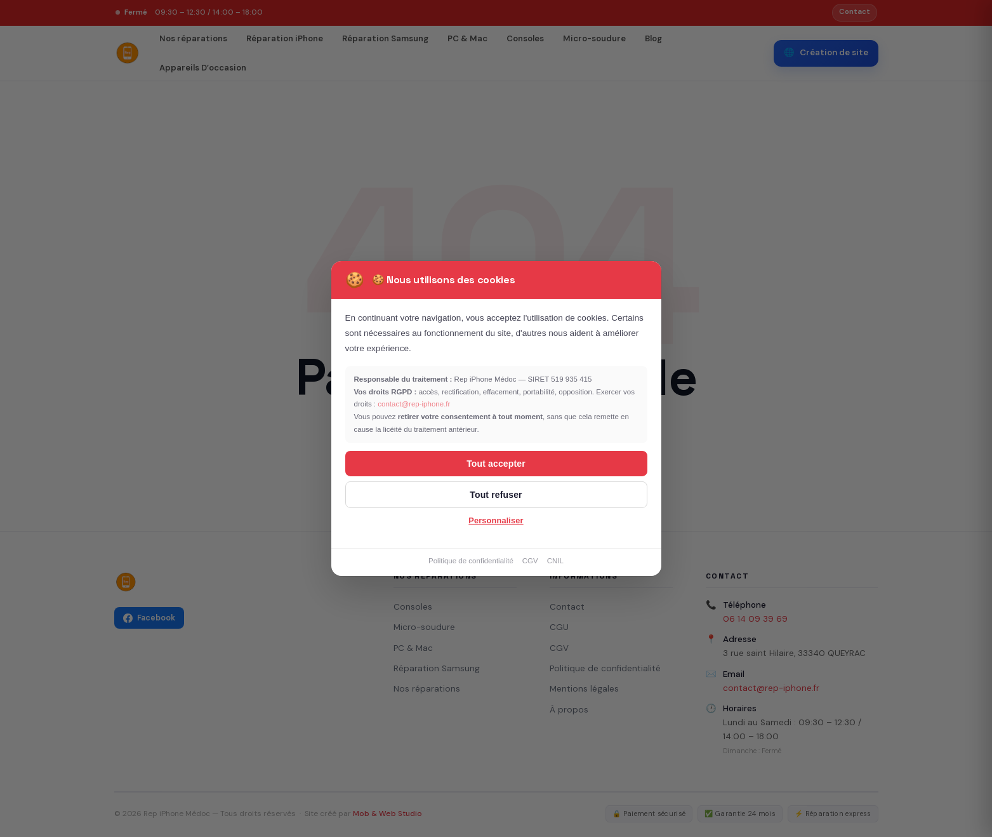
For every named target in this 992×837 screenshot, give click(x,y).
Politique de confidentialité (470, 561)
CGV (530, 561)
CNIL (555, 561)
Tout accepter (496, 464)
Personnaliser (495, 520)
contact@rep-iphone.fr (414, 404)
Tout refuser (496, 495)
